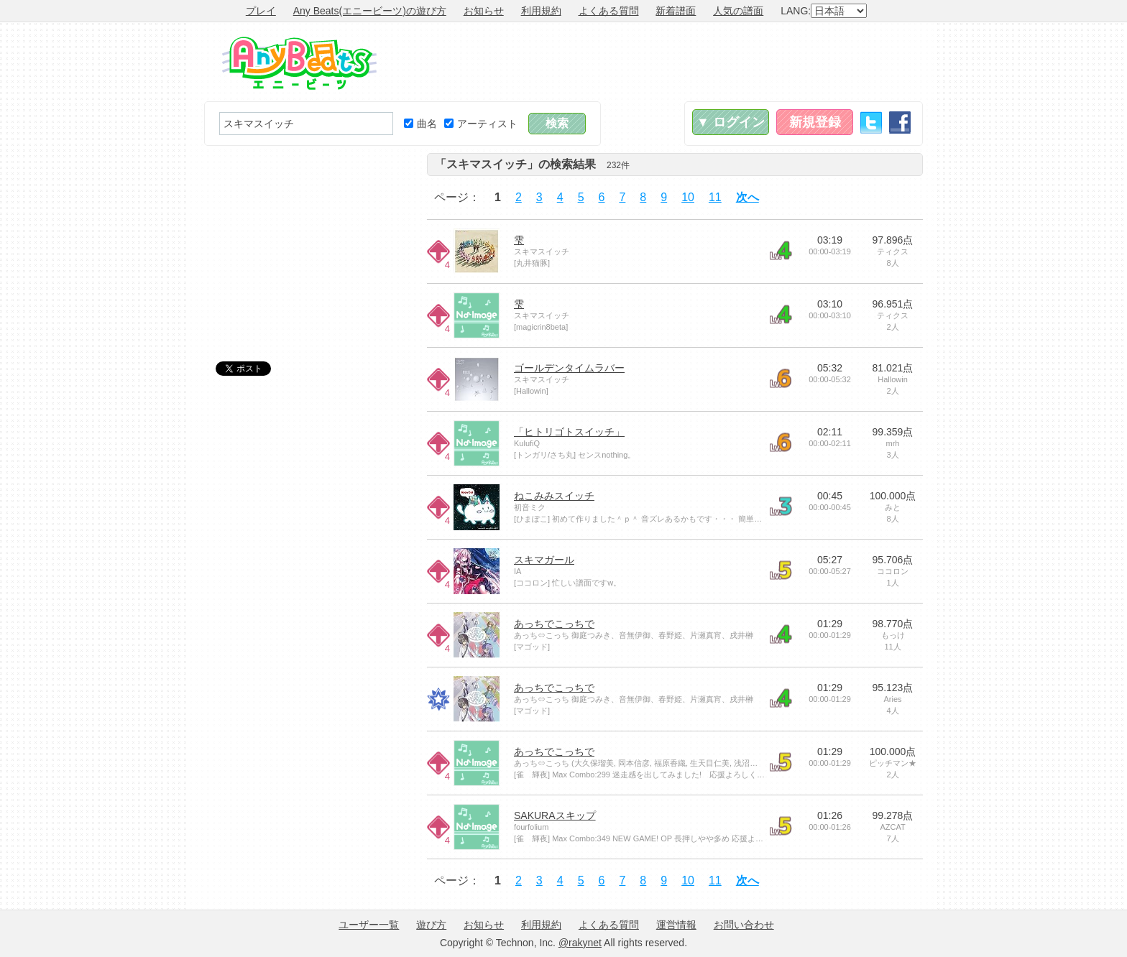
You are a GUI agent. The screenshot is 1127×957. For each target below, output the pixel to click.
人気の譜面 (738, 11)
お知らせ (484, 11)
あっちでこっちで (554, 623)
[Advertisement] (661, 61)
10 (687, 197)
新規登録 (815, 122)
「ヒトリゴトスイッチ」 (569, 432)
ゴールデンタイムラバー (569, 368)
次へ (747, 197)
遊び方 (431, 924)
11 (715, 197)
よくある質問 (609, 11)
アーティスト (481, 123)
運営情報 (676, 924)
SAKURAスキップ (555, 815)
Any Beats (299, 63)
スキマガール (544, 559)
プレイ (261, 11)
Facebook (900, 122)
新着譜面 (676, 11)
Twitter (871, 122)
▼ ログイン (730, 122)
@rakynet (580, 942)
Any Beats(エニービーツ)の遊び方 (369, 11)
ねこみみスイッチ (554, 495)
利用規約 (541, 11)
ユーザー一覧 (369, 924)
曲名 (420, 123)
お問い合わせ (744, 924)
